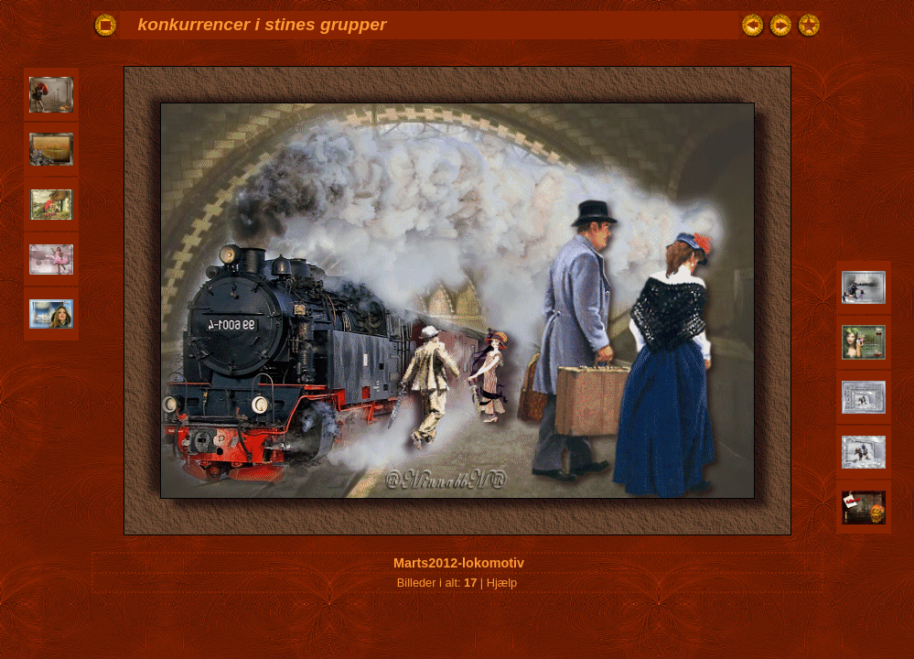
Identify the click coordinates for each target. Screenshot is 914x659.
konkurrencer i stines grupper (262, 24)
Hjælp (502, 582)
